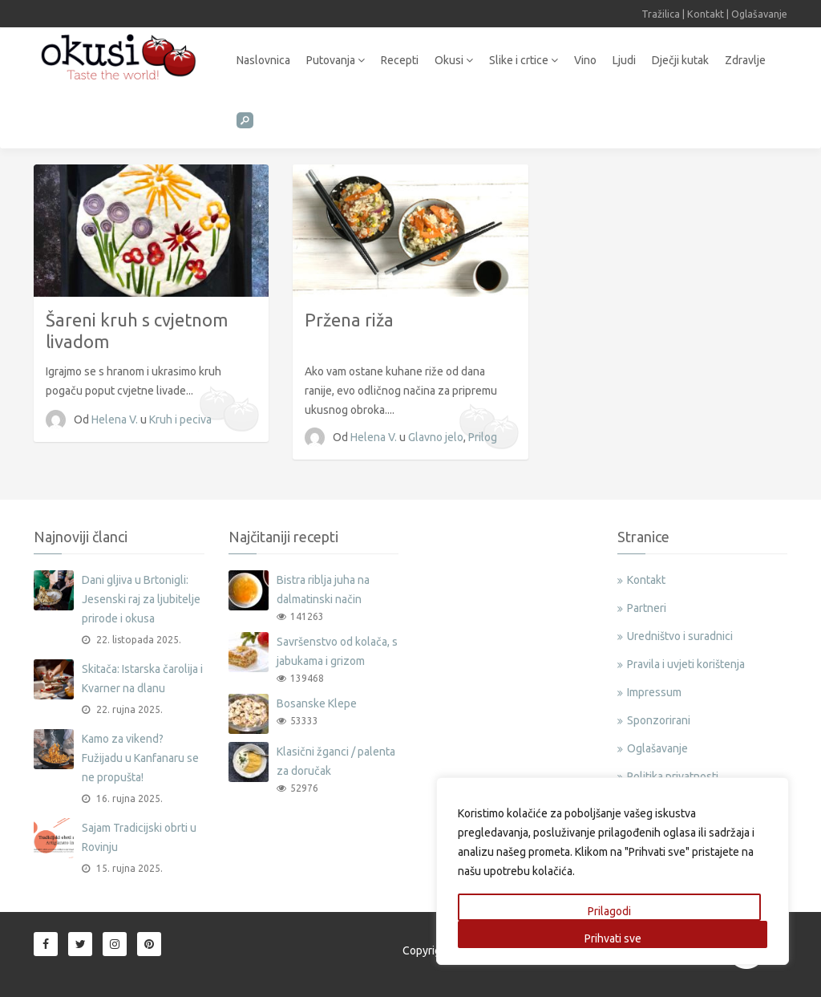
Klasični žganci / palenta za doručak (336, 761)
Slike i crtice (523, 60)
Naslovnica (263, 60)
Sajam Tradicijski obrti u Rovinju (139, 837)
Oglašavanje (759, 13)
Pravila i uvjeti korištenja (686, 664)
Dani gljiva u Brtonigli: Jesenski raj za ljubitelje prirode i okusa (141, 599)
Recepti (400, 60)
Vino (585, 60)
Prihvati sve (612, 938)
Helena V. (115, 419)
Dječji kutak (680, 60)
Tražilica (660, 13)
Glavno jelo (435, 437)
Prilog (482, 437)
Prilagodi (609, 911)
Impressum (654, 692)
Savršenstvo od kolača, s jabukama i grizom (337, 651)
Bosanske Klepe (317, 703)
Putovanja (335, 60)
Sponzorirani (658, 720)
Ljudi (624, 60)
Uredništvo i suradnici (680, 636)
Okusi (454, 60)
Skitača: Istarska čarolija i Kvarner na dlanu (142, 679)
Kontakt (705, 13)
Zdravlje (745, 60)
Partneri (646, 608)
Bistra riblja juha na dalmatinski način (323, 589)
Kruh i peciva (180, 419)
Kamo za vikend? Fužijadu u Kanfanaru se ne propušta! (140, 758)
